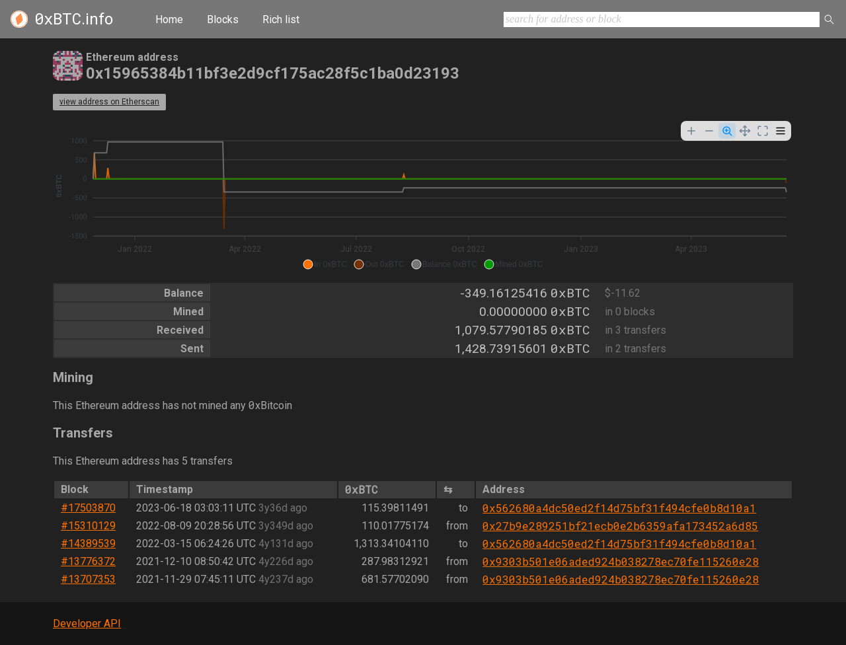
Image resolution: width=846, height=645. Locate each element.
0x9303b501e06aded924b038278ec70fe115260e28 (620, 561)
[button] (325, 264)
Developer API (87, 623)
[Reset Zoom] (762, 131)
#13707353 (88, 579)
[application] (423, 197)
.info (73, 19)
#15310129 (88, 525)
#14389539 (88, 543)
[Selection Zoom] (727, 131)
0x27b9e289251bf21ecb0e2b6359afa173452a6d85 (620, 526)
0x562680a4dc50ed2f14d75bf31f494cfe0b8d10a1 (619, 508)
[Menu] (780, 131)
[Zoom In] (691, 131)
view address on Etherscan (109, 101)
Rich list (280, 19)
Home (169, 19)
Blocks (223, 19)
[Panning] (744, 131)
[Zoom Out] (709, 131)
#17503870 (88, 508)
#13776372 (88, 561)
